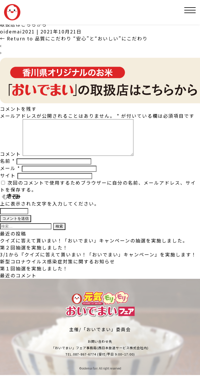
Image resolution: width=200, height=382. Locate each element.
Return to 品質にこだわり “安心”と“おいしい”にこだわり (74, 38)
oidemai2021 (17, 31)
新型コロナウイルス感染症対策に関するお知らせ (57, 268)
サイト (8, 182)
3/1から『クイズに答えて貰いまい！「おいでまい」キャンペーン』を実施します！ (98, 261)
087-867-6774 (84, 361)
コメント (10, 160)
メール (10, 175)
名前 (7, 167)
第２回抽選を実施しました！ (34, 254)
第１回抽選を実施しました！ (34, 275)
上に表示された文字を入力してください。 (49, 210)
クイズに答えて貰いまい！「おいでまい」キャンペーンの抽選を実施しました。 (94, 247)
